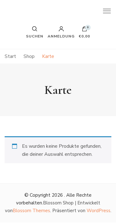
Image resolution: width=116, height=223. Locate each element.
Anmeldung (61, 32)
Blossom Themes (31, 211)
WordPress (98, 211)
